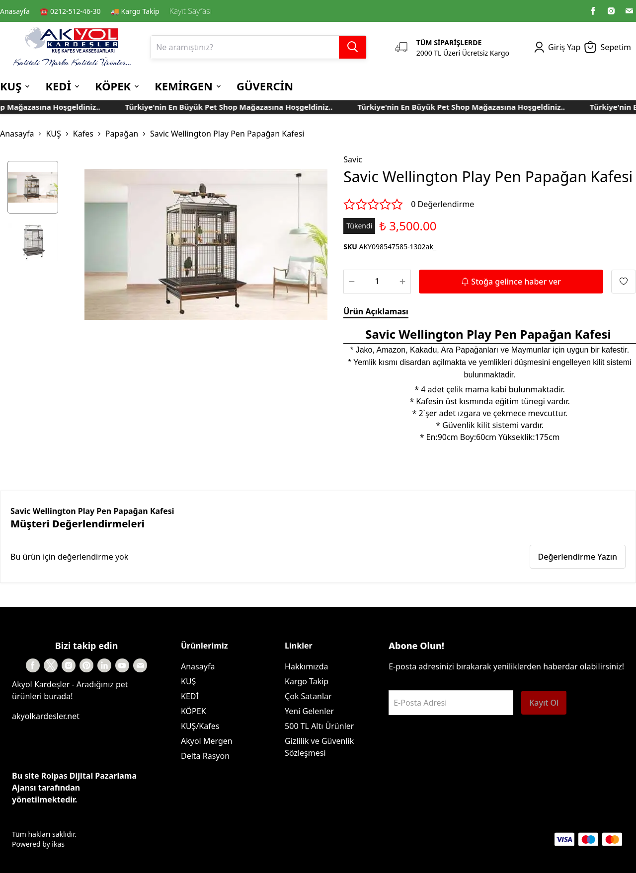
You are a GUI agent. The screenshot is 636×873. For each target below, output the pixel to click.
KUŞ (53, 133)
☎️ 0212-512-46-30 (70, 11)
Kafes (83, 133)
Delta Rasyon (205, 755)
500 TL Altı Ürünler (319, 726)
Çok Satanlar (308, 696)
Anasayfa (15, 11)
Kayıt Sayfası (190, 10)
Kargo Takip (306, 681)
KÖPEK (193, 711)
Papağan (121, 133)
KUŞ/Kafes (200, 726)
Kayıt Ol (543, 702)
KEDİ (190, 696)
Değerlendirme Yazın (577, 556)
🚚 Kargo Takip (135, 11)
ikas (58, 844)
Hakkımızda (306, 666)
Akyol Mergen (207, 740)
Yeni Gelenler (309, 711)
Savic (352, 159)
